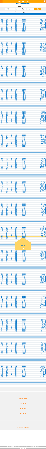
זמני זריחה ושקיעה (23, 422)
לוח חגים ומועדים (23, 398)
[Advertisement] (23, 438)
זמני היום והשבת (23, 403)
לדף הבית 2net (23, 413)
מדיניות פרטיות (28, 446)
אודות (38, 446)
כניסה (1, 1)
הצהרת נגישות (17, 446)
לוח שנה (23, 389)
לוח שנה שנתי (23, 393)
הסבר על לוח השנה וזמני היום (23, 427)
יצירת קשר (23, 446)
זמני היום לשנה (23, 418)
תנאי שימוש (34, 446)
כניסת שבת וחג (23, 408)
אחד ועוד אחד (9, 446)
